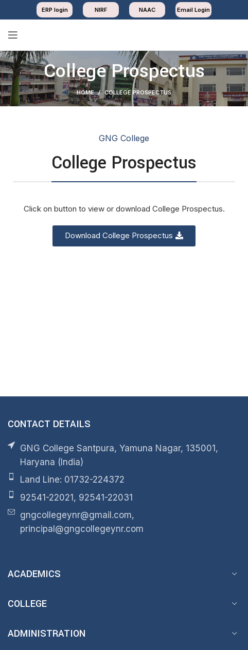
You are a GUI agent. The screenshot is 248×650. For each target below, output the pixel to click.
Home (85, 92)
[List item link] (124, 480)
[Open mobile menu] (13, 35)
